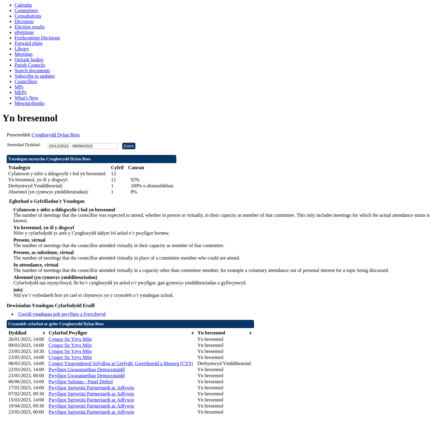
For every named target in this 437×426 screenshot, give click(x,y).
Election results (30, 26)
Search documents (32, 70)
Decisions (24, 21)
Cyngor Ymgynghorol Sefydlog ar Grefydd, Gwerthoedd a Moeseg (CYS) (121, 363)
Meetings (24, 54)
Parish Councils (30, 65)
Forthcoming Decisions (37, 37)
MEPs (20, 92)
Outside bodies (29, 59)
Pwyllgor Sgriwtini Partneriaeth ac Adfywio (91, 387)
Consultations (28, 15)
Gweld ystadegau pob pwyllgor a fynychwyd (62, 314)
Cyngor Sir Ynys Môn (70, 339)
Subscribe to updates (35, 76)
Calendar (23, 5)
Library (22, 48)
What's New (26, 97)
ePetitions (24, 32)
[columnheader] (27, 333)
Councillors (26, 81)
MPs (19, 86)
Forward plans (28, 43)
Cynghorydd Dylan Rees (56, 134)
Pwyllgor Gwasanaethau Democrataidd (87, 369)
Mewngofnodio (30, 103)
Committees (26, 10)
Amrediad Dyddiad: (24, 145)
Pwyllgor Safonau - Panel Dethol (81, 381)
